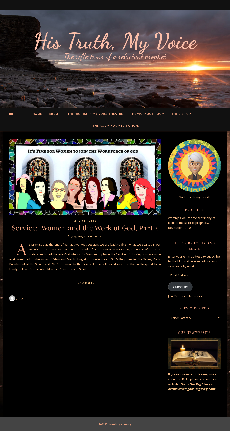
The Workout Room (147, 114)
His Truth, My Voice (115, 41)
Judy (19, 298)
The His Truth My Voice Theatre (95, 114)
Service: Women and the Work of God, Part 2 (85, 227)
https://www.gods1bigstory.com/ (192, 389)
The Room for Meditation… (117, 125)
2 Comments (94, 236)
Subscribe (180, 287)
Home (37, 114)
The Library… (183, 114)
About (54, 114)
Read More (85, 283)
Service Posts (84, 220)
